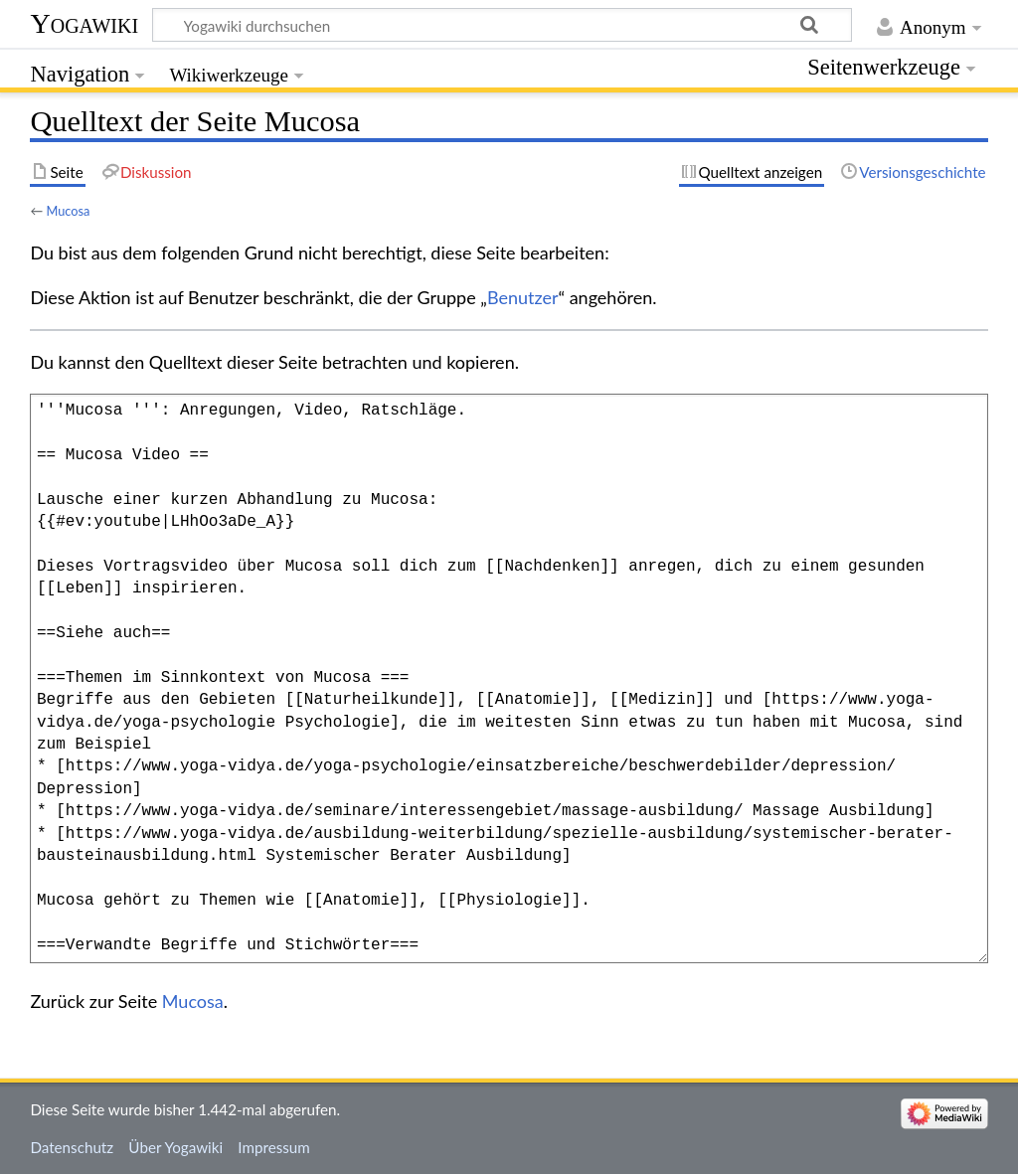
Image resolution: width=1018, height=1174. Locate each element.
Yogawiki (84, 23)
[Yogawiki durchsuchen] (502, 25)
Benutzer (523, 297)
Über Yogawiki (175, 1147)
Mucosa (67, 211)
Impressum (274, 1147)
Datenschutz (71, 1147)
